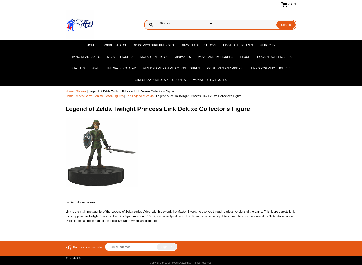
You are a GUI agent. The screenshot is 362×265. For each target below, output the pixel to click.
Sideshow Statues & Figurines (160, 80)
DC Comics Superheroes (153, 45)
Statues (78, 68)
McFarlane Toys (154, 56)
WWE (95, 68)
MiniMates (183, 56)
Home (91, 45)
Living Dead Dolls (85, 56)
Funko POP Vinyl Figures (269, 68)
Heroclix (267, 45)
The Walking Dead (121, 68)
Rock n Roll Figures (274, 56)
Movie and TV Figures (215, 56)
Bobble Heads (114, 45)
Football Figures (238, 45)
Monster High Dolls (210, 80)
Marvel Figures (120, 56)
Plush (245, 56)
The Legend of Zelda (140, 96)
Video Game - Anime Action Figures (171, 68)
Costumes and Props (224, 68)
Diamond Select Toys (198, 45)
